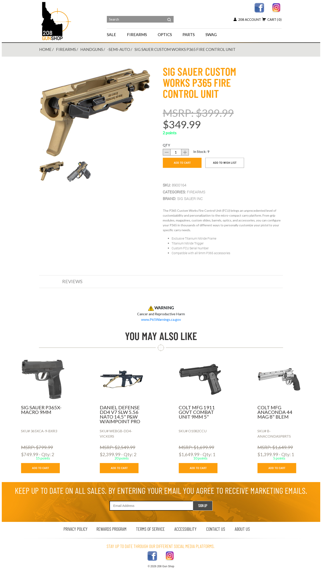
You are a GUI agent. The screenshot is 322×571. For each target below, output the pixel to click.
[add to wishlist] (224, 163)
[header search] (169, 16)
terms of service (150, 529)
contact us (215, 529)
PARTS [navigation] (188, 34)
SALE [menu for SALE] (111, 34)
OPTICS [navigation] (165, 34)
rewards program (111, 529)
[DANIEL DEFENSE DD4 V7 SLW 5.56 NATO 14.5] (121, 379)
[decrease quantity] (166, 152)
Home (45, 49)
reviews (72, 281)
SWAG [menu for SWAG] (211, 34)
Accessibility (185, 529)
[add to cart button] (43, 468)
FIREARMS (66, 49)
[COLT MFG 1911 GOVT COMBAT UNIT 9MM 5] (200, 379)
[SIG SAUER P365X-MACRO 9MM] (43, 379)
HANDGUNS (91, 49)
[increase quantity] (185, 152)
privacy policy (75, 529)
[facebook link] (259, 7)
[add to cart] (182, 163)
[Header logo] (56, 21)
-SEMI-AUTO (118, 49)
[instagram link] (277, 7)
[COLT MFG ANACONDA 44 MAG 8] (279, 379)
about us (242, 529)
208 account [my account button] (247, 19)
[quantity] (175, 152)
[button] (51, 171)
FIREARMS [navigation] (137, 34)
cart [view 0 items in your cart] (272, 19)
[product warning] (161, 319)
